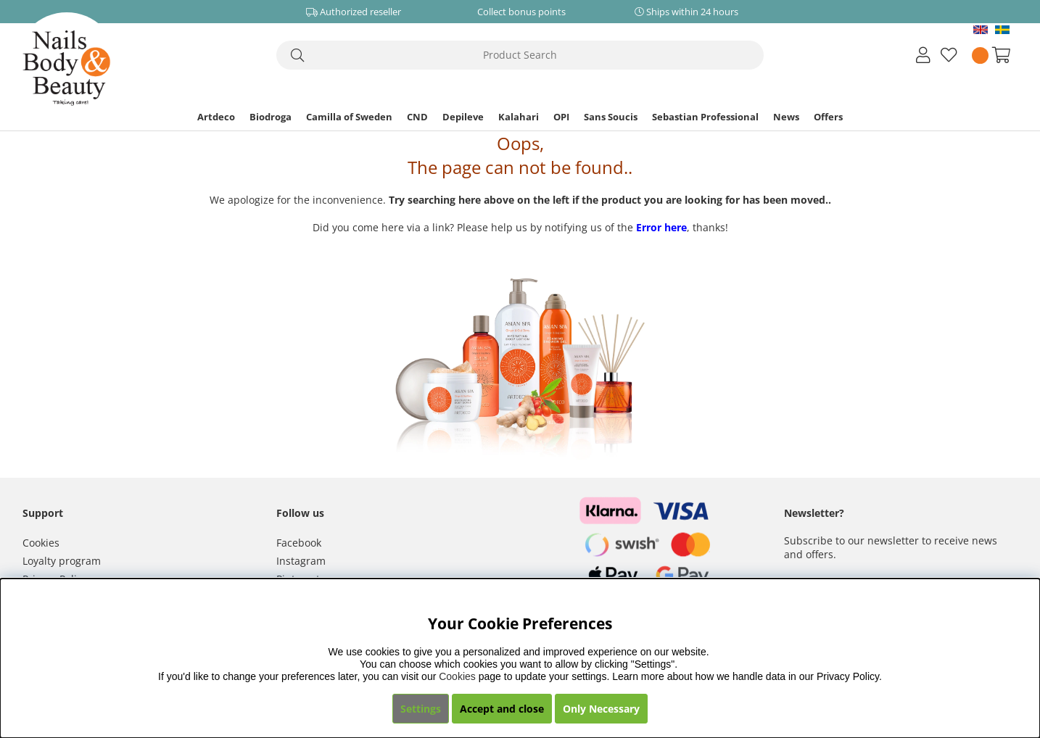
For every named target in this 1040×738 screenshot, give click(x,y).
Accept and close (502, 709)
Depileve (463, 116)
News (786, 116)
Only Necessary (601, 709)
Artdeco (216, 116)
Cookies (40, 543)
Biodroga (270, 116)
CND (417, 116)
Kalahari (518, 116)
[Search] (520, 55)
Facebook (298, 543)
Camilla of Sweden (349, 116)
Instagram (301, 561)
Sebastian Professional (705, 116)
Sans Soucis (610, 116)
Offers (828, 116)
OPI (561, 116)
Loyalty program (61, 561)
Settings (420, 709)
